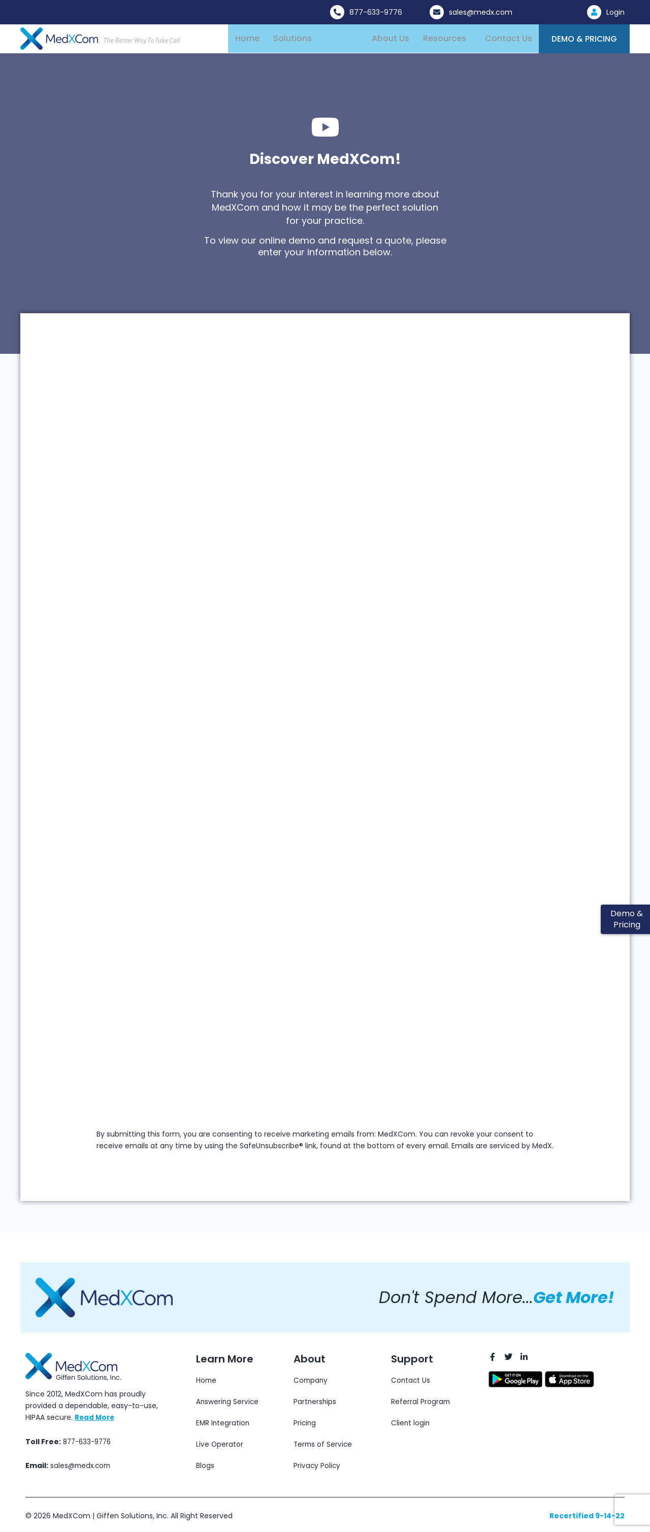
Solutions (290, 41)
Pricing (340, 41)
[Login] (594, 12)
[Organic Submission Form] (302, 743)
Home (247, 41)
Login (615, 12)
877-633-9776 (375, 12)
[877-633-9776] (337, 12)
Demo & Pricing (580, 41)
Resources (438, 41)
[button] (293, 41)
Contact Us (500, 41)
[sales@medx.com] (437, 12)
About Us (385, 41)
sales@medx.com (480, 12)
